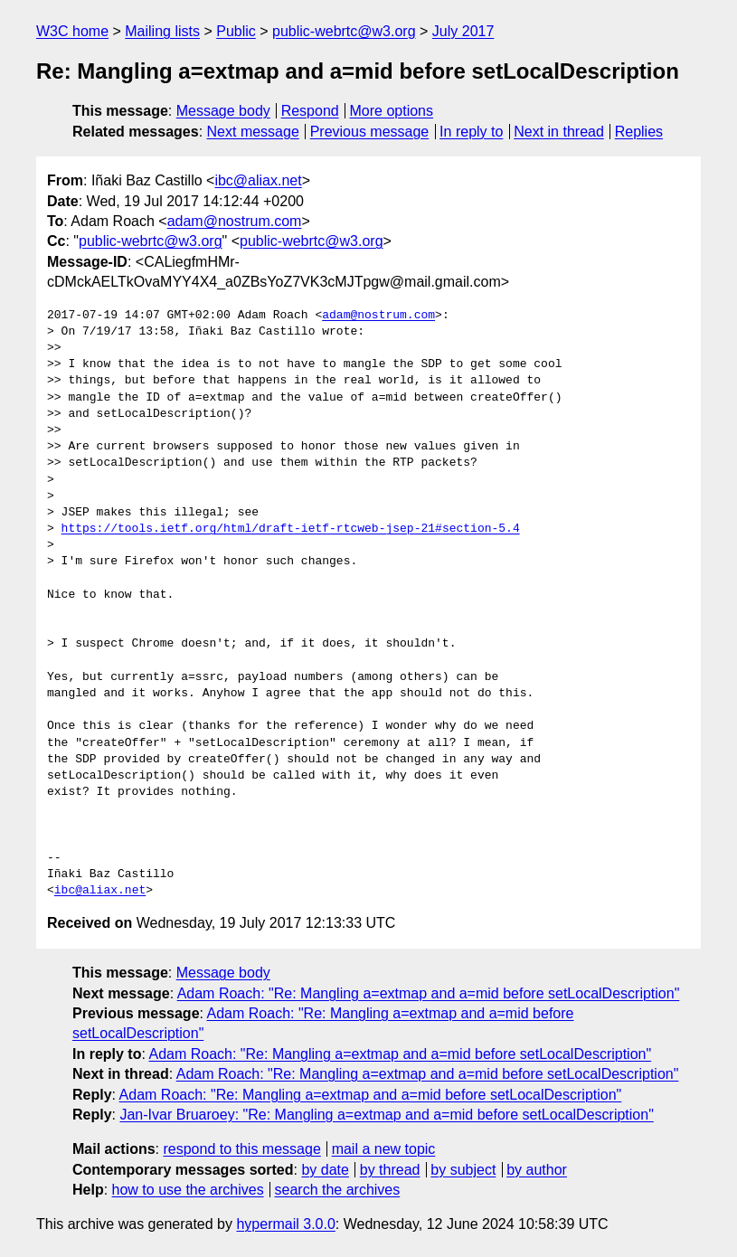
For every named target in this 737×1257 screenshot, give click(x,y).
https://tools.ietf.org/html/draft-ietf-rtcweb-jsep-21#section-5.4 (290, 529)
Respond (310, 110)
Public (236, 31)
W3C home (72, 31)
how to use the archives (188, 1189)
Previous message (370, 131)
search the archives (338, 1189)
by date (324, 1169)
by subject (463, 1169)
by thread (390, 1169)
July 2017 (463, 31)
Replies (639, 131)
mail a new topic (384, 1149)
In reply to (471, 131)
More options (392, 110)
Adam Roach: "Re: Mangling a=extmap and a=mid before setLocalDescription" (428, 993)
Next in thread (559, 131)
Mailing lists (162, 31)
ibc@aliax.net (257, 180)
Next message (253, 131)
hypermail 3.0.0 (285, 1224)
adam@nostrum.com (234, 221)
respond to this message (241, 1149)
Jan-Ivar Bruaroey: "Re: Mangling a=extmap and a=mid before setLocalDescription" (386, 1114)
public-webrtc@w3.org (344, 31)
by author (536, 1169)
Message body (223, 110)
